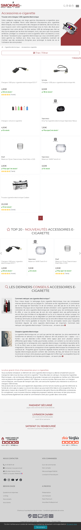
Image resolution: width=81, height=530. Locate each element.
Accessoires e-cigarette (29, 47)
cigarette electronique (29, 27)
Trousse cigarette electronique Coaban (15, 197)
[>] (80, 253)
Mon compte (46, 468)
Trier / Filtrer (40, 53)
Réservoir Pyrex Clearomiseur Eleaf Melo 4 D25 (18, 159)
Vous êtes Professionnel (50, 502)
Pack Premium (47, 499)
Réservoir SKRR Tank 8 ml (51, 159)
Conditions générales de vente (53, 510)
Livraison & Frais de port (50, 474)
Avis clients (7, 502)
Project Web (56, 521)
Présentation (46, 492)
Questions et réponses (10, 492)
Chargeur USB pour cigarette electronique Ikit (58, 82)
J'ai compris (40, 527)
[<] (1, 253)
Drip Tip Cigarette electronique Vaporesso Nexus (59, 121)
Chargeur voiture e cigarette (11, 121)
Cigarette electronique (12, 47)
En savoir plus (72, 524)
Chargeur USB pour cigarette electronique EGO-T (19, 82)
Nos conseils (7, 499)
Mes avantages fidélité (49, 471)
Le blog (5, 496)
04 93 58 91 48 (8, 465)
